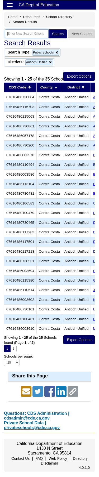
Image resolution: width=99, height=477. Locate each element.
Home (12, 17)
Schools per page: (18, 356)
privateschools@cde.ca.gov (32, 427)
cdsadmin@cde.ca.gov (27, 418)
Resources (31, 17)
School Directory (59, 17)
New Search (82, 34)
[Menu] (10, 4)
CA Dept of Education (39, 5)
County (46, 87)
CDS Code (17, 87)
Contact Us (20, 458)
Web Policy (58, 458)
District (74, 87)
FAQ (39, 458)
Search (58, 34)
